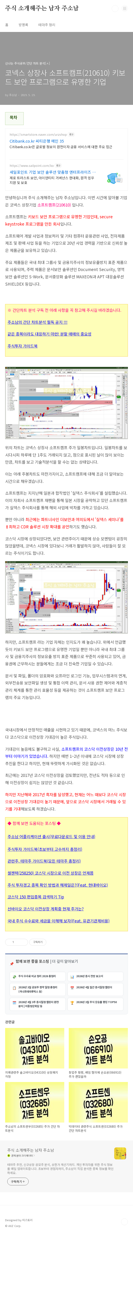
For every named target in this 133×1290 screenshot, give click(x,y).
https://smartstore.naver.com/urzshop (38, 134)
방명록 (23, 24)
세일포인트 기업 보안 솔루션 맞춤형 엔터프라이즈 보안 (53, 172)
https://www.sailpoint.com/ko (32, 165)
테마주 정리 (46, 24)
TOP (124, 1276)
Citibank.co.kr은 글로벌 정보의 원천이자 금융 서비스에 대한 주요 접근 (61, 146)
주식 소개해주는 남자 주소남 (42, 9)
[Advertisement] (67, 742)
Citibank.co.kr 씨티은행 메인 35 (37, 140)
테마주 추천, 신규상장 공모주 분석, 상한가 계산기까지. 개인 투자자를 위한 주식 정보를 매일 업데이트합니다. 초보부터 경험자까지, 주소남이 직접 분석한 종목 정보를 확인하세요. (60, 1223)
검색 (115, 8)
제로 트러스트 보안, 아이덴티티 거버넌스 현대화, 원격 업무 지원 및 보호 (52, 180)
